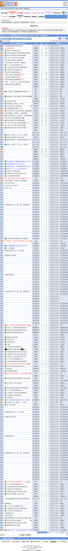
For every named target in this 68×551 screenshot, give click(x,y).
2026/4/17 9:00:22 (54, 400)
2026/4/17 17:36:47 (54, 375)
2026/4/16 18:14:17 (54, 412)
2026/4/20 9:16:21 (54, 137)
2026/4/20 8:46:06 (54, 159)
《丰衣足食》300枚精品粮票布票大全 (16, 91)
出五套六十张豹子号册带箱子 (12, 74)
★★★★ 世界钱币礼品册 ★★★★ (15, 332)
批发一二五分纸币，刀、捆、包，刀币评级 (17, 135)
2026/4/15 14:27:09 (54, 503)
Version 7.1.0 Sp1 (36, 545)
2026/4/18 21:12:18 (54, 277)
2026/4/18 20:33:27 (54, 313)
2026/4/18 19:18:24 (54, 332)
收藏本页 (65, 2)
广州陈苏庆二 (36, 371)
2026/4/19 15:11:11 (54, 204)
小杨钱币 (36, 385)
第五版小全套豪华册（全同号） (14, 137)
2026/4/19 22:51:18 (54, 175)
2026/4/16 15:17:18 (54, 489)
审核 (66, 41)
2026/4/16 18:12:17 (54, 428)
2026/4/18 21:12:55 (54, 274)
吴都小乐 (36, 137)
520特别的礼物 (8, 368)
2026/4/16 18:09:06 (54, 457)
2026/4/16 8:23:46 (54, 498)
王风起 (35, 378)
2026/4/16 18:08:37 (54, 462)
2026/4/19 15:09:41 (54, 212)
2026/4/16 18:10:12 (54, 448)
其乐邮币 (36, 337)
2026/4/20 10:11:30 (54, 106)
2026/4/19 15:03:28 (54, 233)
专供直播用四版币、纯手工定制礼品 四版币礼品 (18, 518)
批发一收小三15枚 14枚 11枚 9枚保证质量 (14, 57)
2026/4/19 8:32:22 (54, 245)
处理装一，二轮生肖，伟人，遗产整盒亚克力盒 (16, 82)
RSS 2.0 (63, 38)
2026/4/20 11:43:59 (54, 50)
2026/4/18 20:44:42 (54, 301)
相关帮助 (65, 5)
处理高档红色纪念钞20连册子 (12, 84)
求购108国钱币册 (9, 397)
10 (59, 532)
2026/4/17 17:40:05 (54, 373)
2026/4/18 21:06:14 (54, 286)
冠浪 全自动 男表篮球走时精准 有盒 (15, 366)
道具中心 (21, 8)
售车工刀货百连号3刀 (10, 183)
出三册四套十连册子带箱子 (11, 77)
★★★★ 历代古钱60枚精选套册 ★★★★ (17, 330)
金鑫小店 (36, 366)
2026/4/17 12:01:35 (54, 383)
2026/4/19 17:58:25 (54, 178)
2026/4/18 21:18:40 (54, 262)
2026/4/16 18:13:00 (54, 419)
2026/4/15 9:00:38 (54, 527)
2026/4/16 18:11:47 (54, 433)
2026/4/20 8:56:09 (54, 151)
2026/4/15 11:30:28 (54, 510)
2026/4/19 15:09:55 (54, 214)
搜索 (8, 8)
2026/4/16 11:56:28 (54, 491)
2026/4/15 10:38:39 (54, 513)
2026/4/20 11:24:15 (54, 69)
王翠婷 (35, 397)
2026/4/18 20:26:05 (54, 320)
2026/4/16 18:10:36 (54, 443)
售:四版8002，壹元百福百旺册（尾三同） (16, 356)
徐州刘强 (8, 41)
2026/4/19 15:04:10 (54, 229)
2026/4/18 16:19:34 (54, 337)
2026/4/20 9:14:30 (54, 142)
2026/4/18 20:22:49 (54, 322)
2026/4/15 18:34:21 (54, 501)
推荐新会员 (34, 16)
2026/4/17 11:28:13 (54, 385)
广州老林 (36, 349)
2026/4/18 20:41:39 (54, 303)
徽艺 (36, 89)
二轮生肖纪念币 (10, 339)
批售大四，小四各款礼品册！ (14, 50)
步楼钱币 (36, 110)
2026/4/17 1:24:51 (54, 404)
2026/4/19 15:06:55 (54, 224)
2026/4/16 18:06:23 (54, 477)
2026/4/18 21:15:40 (54, 269)
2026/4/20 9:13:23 (54, 144)
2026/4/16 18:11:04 (54, 441)
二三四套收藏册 (10, 248)
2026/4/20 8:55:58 (54, 154)
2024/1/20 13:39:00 (54, 45)
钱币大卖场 (16, 22)
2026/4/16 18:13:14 (54, 424)
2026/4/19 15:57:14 (54, 180)
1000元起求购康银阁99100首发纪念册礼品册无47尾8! (17, 498)
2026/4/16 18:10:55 (54, 436)
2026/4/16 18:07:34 (54, 467)
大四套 (8, 344)
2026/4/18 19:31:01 (54, 325)
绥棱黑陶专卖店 (64, 327)
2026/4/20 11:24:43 (54, 67)
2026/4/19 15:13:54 (54, 192)
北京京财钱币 (36, 161)
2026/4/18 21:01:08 (54, 294)
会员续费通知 (41, 16)
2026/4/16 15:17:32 (54, 486)
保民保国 (36, 103)
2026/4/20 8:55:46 (54, 156)
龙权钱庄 (36, 72)
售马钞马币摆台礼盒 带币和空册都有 (15, 55)
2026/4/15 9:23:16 (54, 525)
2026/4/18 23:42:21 (54, 248)
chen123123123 (35, 498)
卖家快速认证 (27, 16)
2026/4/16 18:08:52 (54, 460)
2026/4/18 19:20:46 (54, 330)
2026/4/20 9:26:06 (54, 127)
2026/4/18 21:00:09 (54, 296)
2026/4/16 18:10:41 (54, 445)
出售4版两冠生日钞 (11, 108)
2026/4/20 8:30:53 (54, 166)
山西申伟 (36, 50)
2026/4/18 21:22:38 (54, 250)
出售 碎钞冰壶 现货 (11, 101)
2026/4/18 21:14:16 (54, 272)
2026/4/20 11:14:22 (54, 82)
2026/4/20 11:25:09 (54, 65)
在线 (54, 41)
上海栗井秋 (35, 159)
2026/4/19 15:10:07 (54, 219)
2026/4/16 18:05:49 (54, 479)
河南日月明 (35, 368)
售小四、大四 (8, 188)
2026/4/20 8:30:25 (54, 163)
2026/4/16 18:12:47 (54, 421)
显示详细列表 (44, 35)
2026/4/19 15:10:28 (54, 207)
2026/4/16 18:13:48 (54, 409)
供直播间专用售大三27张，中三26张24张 (14, 250)
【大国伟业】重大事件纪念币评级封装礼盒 (17, 67)
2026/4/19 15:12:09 (54, 202)
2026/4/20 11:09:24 (54, 86)
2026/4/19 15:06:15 (54, 226)
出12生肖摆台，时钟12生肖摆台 (14, 383)
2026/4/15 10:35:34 (54, 515)
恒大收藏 (36, 248)
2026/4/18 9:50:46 (54, 363)
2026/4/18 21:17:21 (54, 267)
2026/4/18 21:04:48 (54, 289)
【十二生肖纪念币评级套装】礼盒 (15, 65)
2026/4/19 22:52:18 (54, 173)
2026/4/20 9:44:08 (54, 125)
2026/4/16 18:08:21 (54, 465)
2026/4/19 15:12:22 (54, 200)
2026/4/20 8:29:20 (54, 168)
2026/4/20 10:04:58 (54, 108)
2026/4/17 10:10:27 (54, 397)
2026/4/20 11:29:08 (54, 62)
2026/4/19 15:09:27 (54, 221)
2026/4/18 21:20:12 (54, 257)
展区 (17, 8)
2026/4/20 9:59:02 (54, 110)
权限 (60, 41)
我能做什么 (27, 8)
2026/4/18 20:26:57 (54, 318)
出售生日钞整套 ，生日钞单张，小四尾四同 (15, 62)
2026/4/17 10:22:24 (54, 392)
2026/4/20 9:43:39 (54, 122)
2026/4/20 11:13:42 (54, 84)
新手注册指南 (12, 16)
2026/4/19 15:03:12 (54, 231)
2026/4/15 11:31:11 (54, 506)
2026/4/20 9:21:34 (54, 132)
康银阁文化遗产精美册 (12, 337)
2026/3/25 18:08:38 (54, 371)
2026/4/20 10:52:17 (54, 94)
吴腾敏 (35, 127)
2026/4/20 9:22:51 (54, 130)
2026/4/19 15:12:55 (54, 195)
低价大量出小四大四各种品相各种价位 (14, 60)
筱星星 (35, 503)
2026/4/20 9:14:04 (54, 147)
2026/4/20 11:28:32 (54, 57)
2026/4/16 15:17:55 (54, 484)
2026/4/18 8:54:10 (54, 366)
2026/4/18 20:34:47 (54, 310)
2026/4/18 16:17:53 (54, 342)
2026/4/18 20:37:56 (54, 306)
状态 (14, 8)
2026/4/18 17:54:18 (54, 335)
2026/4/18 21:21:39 (54, 253)
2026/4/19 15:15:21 (54, 188)
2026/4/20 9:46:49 (54, 113)
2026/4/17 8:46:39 (54, 402)
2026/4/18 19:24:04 (54, 327)
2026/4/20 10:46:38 (54, 101)
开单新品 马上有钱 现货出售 (13, 171)
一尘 (36, 45)
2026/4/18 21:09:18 (54, 282)
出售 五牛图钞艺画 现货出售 (13, 175)
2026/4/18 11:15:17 (54, 356)
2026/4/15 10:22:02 (54, 518)
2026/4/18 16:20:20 (54, 339)
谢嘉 (36, 402)
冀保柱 (35, 130)
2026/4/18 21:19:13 (54, 260)
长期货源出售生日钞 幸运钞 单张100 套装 (16, 127)
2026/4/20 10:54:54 (54, 91)
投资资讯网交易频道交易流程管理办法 (14, 45)
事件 (57, 41)
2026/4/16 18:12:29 (54, 426)
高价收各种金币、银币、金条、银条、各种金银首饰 (17, 204)
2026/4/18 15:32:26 (54, 344)
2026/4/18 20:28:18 (54, 315)
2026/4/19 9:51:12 (54, 241)
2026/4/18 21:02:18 (54, 291)
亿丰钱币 (36, 53)
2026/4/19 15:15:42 (54, 185)
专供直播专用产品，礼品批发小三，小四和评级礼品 (19, 115)
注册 (5, 8)
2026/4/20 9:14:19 (54, 139)
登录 (2, 8)
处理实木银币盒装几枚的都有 (12, 79)
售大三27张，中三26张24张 (11, 185)
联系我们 (65, 4)
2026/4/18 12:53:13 (54, 351)
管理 (63, 41)
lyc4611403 (35, 108)
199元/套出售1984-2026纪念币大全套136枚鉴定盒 (18, 110)
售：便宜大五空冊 (11, 404)
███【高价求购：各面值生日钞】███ (14, 349)
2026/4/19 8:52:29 (54, 243)
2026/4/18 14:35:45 (54, 347)
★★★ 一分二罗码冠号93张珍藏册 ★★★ (17, 327)
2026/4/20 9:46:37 (54, 115)
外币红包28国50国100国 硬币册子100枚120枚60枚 (18, 378)
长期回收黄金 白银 (9, 513)
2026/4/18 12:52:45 (54, 354)
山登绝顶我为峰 (64, 171)
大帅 (36, 178)
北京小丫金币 (36, 132)
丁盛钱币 (36, 513)
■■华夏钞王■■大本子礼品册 (13, 525)
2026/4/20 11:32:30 (54, 55)
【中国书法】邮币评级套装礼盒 (14, 69)
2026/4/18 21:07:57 (54, 284)
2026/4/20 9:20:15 (54, 135)
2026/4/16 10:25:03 (54, 494)
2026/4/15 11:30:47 (54, 508)
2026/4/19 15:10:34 (54, 216)
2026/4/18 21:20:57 (54, 255)
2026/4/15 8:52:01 (54, 530)
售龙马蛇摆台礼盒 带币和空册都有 (15, 120)
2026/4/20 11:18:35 (54, 74)
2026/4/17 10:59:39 (54, 388)
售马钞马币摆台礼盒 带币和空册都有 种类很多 (18, 53)
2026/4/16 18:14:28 (54, 407)
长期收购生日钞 (8, 515)
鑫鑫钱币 (36, 149)
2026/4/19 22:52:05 (54, 171)
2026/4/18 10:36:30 (54, 359)
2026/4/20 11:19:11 (54, 77)
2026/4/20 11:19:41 (54, 72)
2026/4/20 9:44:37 (54, 120)
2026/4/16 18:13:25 (54, 416)
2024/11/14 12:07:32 (54, 48)
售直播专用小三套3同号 (10, 255)
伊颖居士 (36, 65)
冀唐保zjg (36, 383)
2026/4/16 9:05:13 (54, 496)
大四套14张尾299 (11, 342)
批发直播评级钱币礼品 (12, 371)
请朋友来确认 (8, 503)
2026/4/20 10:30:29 (54, 103)
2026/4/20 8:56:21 (54, 149)
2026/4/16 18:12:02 (54, 431)
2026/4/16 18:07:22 (54, 469)
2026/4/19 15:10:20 (54, 209)
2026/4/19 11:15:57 (54, 238)
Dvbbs (30, 545)
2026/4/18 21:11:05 (54, 279)
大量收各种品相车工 (9, 274)
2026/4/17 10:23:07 (54, 390)
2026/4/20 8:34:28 (54, 161)
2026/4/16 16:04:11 (54, 481)
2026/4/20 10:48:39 (54, 98)
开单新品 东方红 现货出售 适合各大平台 (16, 173)
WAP (66, 38)
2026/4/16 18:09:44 (54, 455)
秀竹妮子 (36, 525)
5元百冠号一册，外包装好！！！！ (15, 402)
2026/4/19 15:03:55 (54, 236)
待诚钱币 (36, 86)
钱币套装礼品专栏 (24, 22)
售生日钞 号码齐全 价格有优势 (14, 106)
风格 (11, 8)
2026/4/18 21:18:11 (54, 265)
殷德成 (35, 356)
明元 (36, 518)
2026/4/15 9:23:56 (54, 522)
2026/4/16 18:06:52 (54, 472)
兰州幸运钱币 (36, 238)
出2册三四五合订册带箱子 (11, 72)
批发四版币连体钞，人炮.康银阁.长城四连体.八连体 (19, 139)
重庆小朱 (36, 404)
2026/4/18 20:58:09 (54, 298)
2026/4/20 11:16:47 (54, 79)
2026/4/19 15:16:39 (54, 183)
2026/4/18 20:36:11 (54, 308)
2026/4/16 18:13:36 (54, 414)
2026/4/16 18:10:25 (54, 453)
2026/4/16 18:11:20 (54, 438)
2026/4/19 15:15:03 (54, 190)
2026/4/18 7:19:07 (54, 368)
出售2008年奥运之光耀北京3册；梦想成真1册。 (18, 238)
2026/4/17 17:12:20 (54, 378)
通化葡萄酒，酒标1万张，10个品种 (15, 103)
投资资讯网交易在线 (7, 22)
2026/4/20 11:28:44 (54, 60)
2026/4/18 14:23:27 (54, 349)
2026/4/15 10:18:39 (54, 520)
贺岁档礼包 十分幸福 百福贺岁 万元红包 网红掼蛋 (18, 96)
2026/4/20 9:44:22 (54, 118)
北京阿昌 (36, 98)
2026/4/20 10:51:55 (54, 96)
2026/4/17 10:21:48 (54, 395)
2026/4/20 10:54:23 (54, 89)
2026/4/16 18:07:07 (54, 474)
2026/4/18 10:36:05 (54, 361)
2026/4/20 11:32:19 (54, 53)
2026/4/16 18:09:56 (54, 450)
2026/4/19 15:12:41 (54, 197)
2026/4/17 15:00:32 (54, 380)
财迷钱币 (36, 106)
